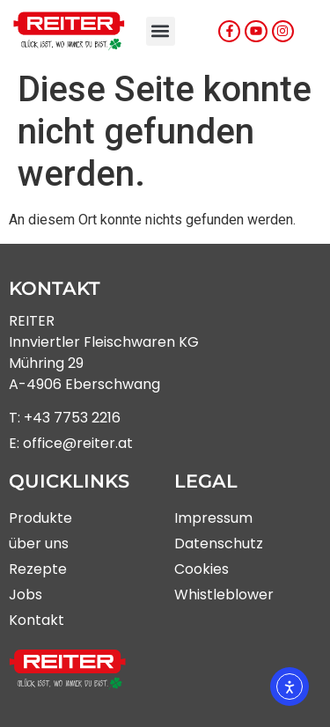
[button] (160, 31)
